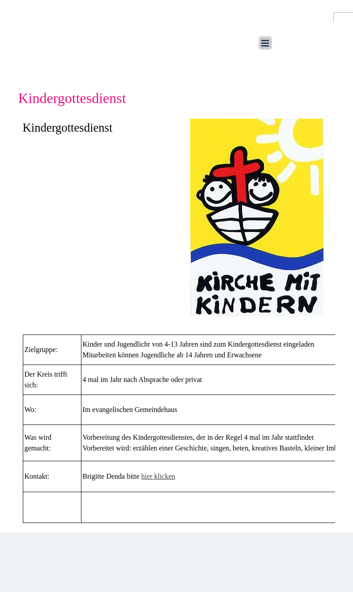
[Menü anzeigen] (265, 43)
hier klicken (158, 476)
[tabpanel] (96, 128)
